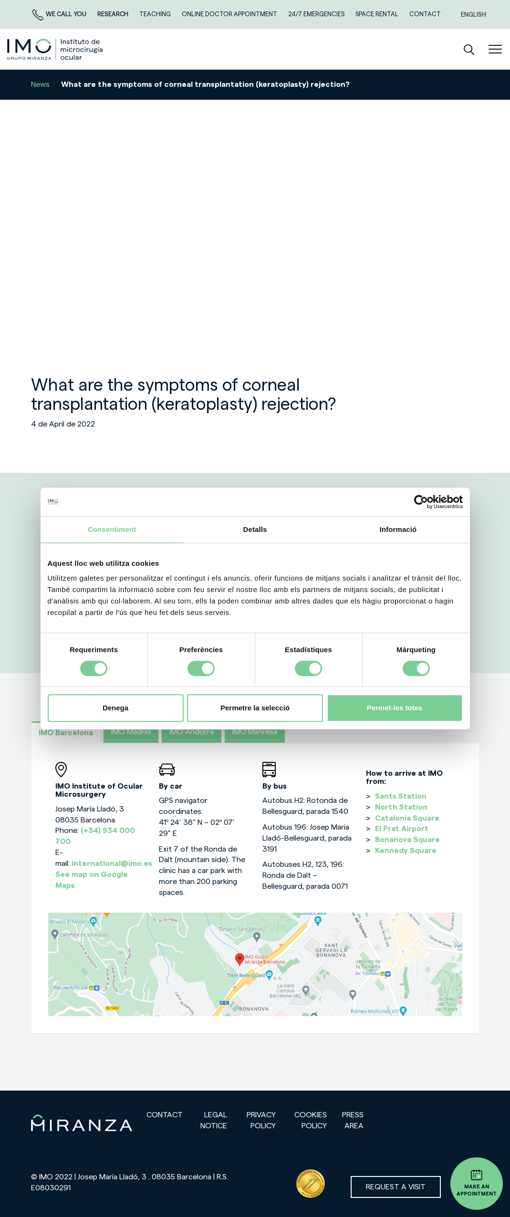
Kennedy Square (406, 850)
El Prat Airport (401, 828)
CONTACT (425, 14)
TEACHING (155, 14)
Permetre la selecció (255, 708)
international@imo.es (112, 863)
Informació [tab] (398, 529)
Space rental (377, 14)
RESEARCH (113, 14)
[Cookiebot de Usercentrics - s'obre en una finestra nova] (421, 502)
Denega (115, 708)
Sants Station (401, 796)
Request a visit (396, 1187)
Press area (353, 1120)
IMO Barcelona (66, 733)
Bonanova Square (407, 839)
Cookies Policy (310, 1120)
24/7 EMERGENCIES (317, 14)
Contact (164, 1115)
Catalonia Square (407, 818)
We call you (60, 14)
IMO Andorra (191, 732)
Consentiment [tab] (112, 529)
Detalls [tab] (255, 529)
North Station (401, 807)
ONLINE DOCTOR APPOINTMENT (230, 14)
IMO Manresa (254, 732)
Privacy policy (261, 1120)
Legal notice (213, 1120)
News (40, 84)
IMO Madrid (131, 732)
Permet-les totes (395, 708)
